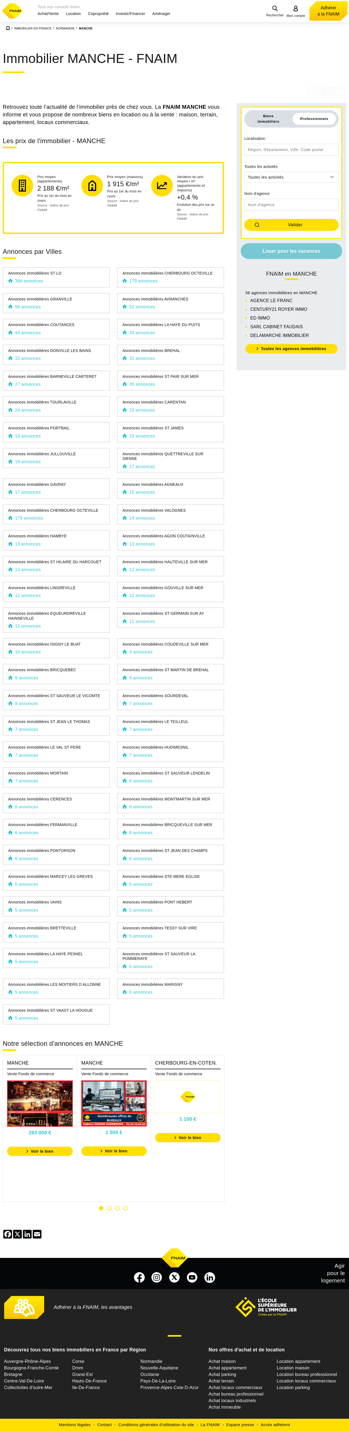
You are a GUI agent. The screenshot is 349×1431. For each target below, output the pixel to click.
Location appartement (298, 1361)
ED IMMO (260, 318)
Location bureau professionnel (307, 1374)
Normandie (151, 1361)
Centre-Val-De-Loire (24, 1381)
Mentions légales (75, 1424)
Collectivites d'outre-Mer (28, 1387)
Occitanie (149, 1374)
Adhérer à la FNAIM (328, 10)
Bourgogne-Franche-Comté (31, 1368)
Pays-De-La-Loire (158, 1381)
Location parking (293, 1387)
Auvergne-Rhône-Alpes (27, 1361)
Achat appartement (227, 1368)
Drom (77, 1368)
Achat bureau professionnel (236, 1394)
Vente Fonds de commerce (30, 1074)
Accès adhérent (275, 1424)
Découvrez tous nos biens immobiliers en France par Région (75, 1349)
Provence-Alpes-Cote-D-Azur (169, 1387)
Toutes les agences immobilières (293, 349)
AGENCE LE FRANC (271, 300)
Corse (78, 1361)
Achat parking (222, 1374)
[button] (48, 13)
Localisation (254, 138)
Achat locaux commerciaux (235, 1387)
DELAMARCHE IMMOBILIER (279, 335)
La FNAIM (210, 1424)
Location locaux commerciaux (306, 1381)
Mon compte (296, 16)
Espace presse (240, 1424)
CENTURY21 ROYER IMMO (278, 309)
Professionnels (314, 119)
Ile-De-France (86, 1387)
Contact (104, 1424)
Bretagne (13, 1374)
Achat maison (222, 1361)
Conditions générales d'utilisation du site (156, 1424)
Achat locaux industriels (232, 1400)
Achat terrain (221, 1381)
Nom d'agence (257, 193)
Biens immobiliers (268, 118)
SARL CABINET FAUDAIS (276, 326)
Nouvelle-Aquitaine (159, 1368)
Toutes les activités (261, 166)
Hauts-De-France (89, 1381)
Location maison (293, 1368)
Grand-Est (82, 1374)
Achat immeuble (225, 1407)
